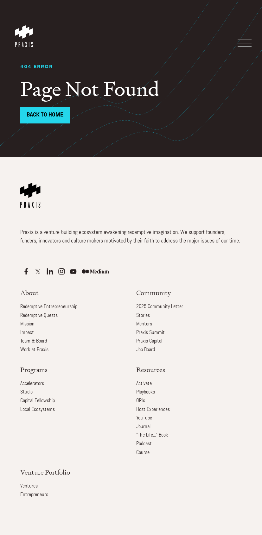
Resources (150, 369)
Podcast (144, 443)
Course (143, 452)
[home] (25, 30)
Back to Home (45, 115)
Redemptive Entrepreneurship (48, 306)
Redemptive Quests (39, 315)
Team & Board (33, 341)
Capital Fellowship (37, 400)
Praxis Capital (149, 341)
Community (153, 292)
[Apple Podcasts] (26, 271)
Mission (27, 324)
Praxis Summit (150, 332)
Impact (27, 332)
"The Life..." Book (152, 435)
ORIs (140, 400)
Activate (144, 383)
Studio (26, 392)
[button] (244, 23)
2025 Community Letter (159, 306)
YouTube (144, 418)
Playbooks (145, 392)
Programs (34, 369)
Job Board (145, 349)
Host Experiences (153, 409)
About (29, 292)
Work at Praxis (34, 349)
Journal (143, 426)
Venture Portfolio (45, 472)
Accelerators (32, 383)
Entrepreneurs (34, 494)
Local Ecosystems (37, 409)
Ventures (29, 486)
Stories (143, 315)
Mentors (144, 324)
